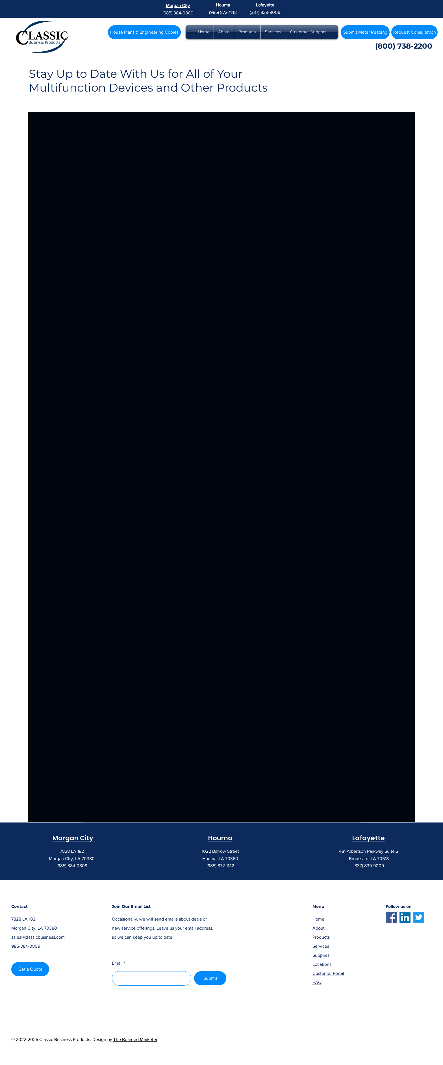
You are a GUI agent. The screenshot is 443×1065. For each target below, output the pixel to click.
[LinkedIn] (405, 917)
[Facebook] (391, 917)
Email (117, 963)
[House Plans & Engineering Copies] (144, 32)
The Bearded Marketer (135, 1039)
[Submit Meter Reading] (365, 32)
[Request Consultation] (414, 32)
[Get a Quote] (30, 969)
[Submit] (210, 978)
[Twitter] (418, 917)
